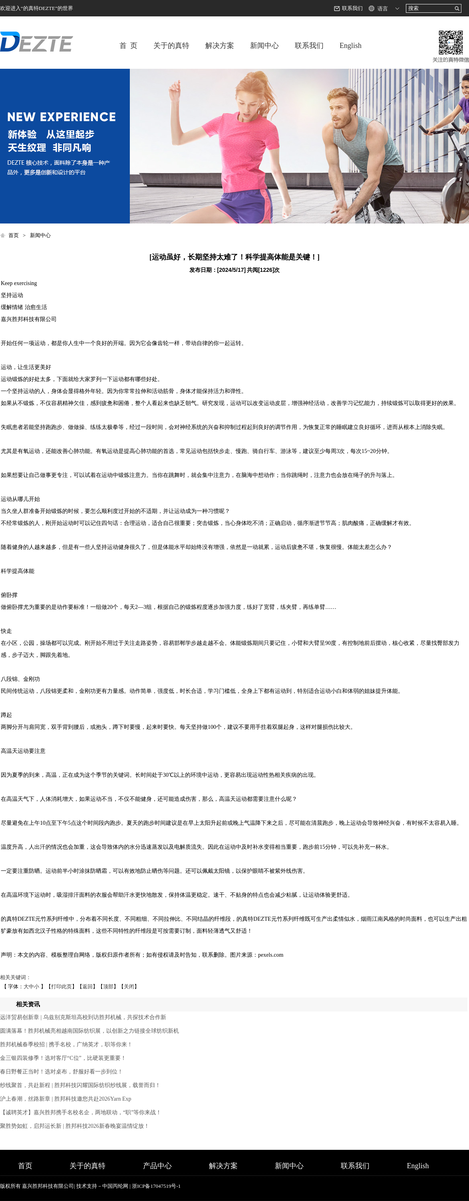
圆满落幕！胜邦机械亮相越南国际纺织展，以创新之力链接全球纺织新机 (89, 1031)
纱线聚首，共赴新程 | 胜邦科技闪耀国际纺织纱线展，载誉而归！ (80, 1085)
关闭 (129, 987)
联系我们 (352, 8)
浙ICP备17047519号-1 (156, 1186)
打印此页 (61, 987)
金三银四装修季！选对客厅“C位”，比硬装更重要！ (63, 1058)
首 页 (128, 46)
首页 (13, 235)
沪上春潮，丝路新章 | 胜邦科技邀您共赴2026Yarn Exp (65, 1099)
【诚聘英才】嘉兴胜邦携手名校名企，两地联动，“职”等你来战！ (80, 1112)
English (351, 46)
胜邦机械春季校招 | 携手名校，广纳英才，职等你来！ (66, 1044)
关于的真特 (171, 46)
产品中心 (157, 1166)
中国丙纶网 (115, 1186)
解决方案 (219, 46)
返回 (87, 987)
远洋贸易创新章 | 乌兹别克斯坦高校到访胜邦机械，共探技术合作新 (83, 1017)
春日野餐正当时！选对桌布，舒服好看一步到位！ (61, 1072)
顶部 (108, 987)
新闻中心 (264, 46)
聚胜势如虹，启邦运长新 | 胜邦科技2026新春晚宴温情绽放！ (74, 1126)
